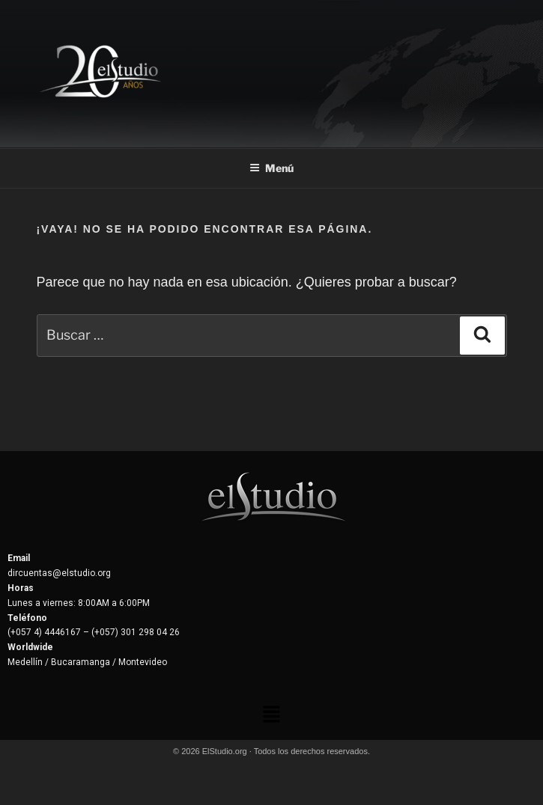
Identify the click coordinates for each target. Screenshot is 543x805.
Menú (271, 168)
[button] (271, 715)
